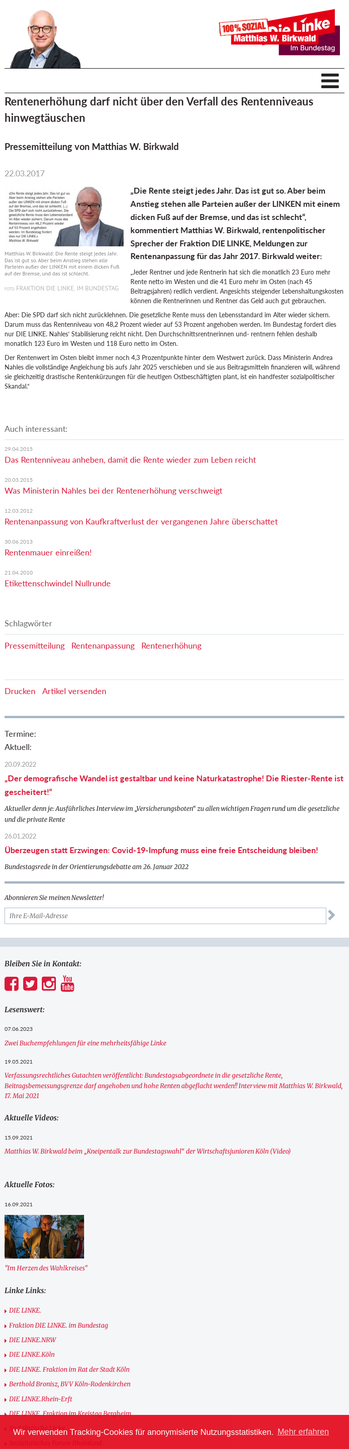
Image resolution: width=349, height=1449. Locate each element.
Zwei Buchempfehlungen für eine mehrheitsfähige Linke (85, 1043)
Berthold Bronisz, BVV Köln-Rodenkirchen (69, 1384)
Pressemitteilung (35, 645)
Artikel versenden (74, 691)
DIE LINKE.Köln (32, 1354)
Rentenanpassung (103, 645)
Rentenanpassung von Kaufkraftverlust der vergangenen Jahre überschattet (141, 521)
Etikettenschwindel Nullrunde (58, 583)
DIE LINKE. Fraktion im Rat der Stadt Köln (69, 1369)
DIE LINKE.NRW (32, 1340)
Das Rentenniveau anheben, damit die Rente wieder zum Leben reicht (130, 460)
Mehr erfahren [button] (303, 1431)
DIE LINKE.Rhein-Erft (40, 1399)
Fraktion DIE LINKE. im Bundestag (58, 1325)
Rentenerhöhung (171, 645)
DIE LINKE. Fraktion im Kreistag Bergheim (70, 1413)
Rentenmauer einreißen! (48, 552)
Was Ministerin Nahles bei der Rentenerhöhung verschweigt (113, 490)
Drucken (20, 691)
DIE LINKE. (25, 1310)
